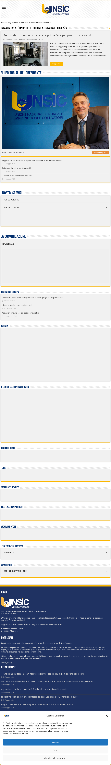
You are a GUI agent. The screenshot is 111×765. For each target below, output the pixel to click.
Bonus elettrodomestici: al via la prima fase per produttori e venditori (49, 35)
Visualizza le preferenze (55, 758)
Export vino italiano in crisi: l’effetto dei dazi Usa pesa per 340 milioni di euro (39, 697)
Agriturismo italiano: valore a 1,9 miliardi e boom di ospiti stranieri (34, 689)
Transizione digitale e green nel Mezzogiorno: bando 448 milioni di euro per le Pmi (42, 674)
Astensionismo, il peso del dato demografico (20, 313)
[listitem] (66, 264)
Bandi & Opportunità (29, 40)
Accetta (55, 742)
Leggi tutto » (56, 64)
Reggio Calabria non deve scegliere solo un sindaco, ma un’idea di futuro (32, 160)
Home (3, 22)
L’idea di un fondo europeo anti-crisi (17, 176)
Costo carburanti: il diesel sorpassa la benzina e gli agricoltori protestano (32, 297)
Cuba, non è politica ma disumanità (16, 168)
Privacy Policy (6, 663)
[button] (106, 715)
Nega (55, 750)
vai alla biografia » (101, 152)
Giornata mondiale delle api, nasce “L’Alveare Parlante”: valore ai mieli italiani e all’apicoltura (47, 681)
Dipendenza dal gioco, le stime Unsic (17, 305)
